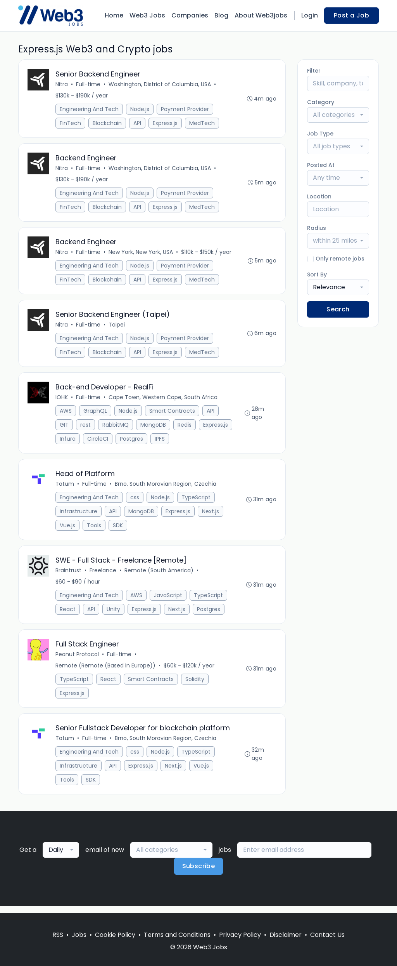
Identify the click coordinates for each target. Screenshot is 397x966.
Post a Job (351, 15)
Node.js (140, 109)
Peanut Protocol (77, 660)
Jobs (79, 934)
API (138, 123)
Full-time (88, 85)
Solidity (195, 685)
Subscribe (198, 873)
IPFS (160, 442)
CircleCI (98, 442)
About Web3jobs (261, 15)
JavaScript (168, 600)
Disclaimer (285, 934)
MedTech (202, 123)
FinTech (70, 123)
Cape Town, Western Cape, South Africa (163, 401)
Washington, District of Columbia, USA (160, 85)
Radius (316, 228)
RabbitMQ (116, 428)
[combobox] (338, 115)
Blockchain (107, 123)
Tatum (65, 488)
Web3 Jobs (147, 15)
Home (114, 15)
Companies (189, 15)
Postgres (131, 442)
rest (86, 428)
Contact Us (327, 934)
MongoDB (153, 428)
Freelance (103, 575)
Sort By (317, 274)
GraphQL (95, 414)
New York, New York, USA (141, 254)
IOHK (62, 401)
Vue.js (68, 529)
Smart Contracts (172, 414)
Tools (94, 529)
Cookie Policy (115, 934)
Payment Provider (185, 109)
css (135, 502)
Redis (185, 428)
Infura (68, 442)
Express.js (165, 123)
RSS (57, 934)
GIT (64, 428)
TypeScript (196, 502)
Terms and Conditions (177, 934)
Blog (221, 15)
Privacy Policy (240, 934)
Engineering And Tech (89, 109)
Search (337, 309)
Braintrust (69, 575)
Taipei (117, 327)
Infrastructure (79, 515)
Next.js (210, 515)
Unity (114, 614)
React (68, 614)
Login (309, 15)
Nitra (62, 85)
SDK (118, 529)
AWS (66, 414)
